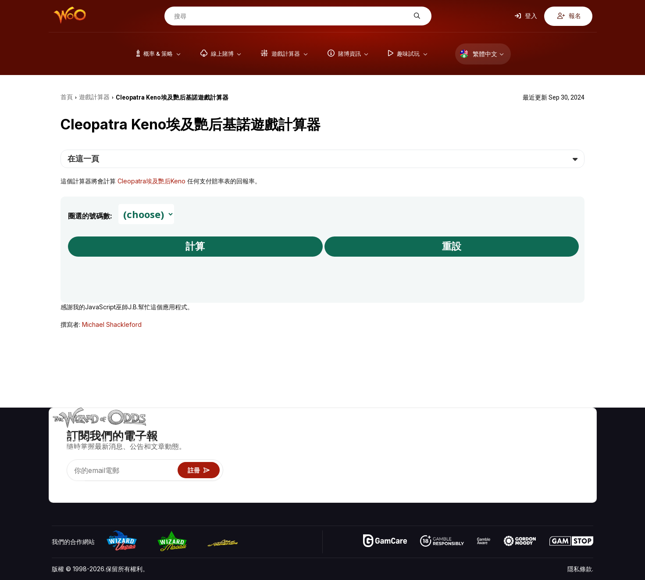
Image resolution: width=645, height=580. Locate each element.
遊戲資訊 (477, 457)
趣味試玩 (477, 470)
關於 (537, 432)
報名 (569, 15)
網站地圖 (581, 457)
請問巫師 (477, 495)
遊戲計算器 (480, 444)
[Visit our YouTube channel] (59, 484)
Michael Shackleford (112, 324)
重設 (451, 246)
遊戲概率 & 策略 (487, 432)
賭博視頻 (581, 432)
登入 (526, 15)
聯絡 (537, 444)
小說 (575, 470)
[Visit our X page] (78, 484)
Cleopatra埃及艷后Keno (151, 181)
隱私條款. (580, 569)
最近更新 (543, 470)
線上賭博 (477, 483)
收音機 (540, 483)
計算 (195, 246)
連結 (537, 457)
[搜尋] (291, 16)
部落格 (578, 444)
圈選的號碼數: (90, 215)
